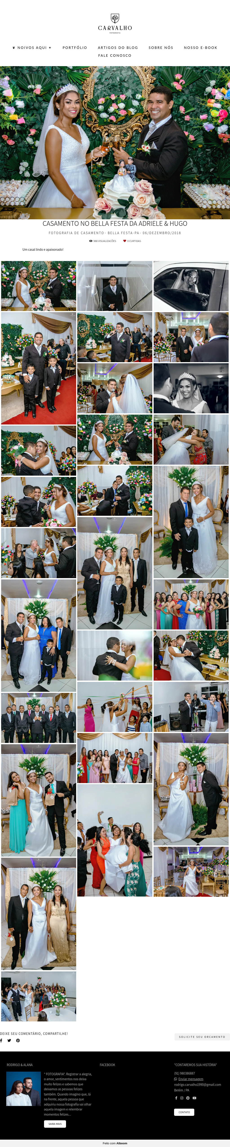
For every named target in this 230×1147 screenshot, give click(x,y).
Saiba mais (55, 1124)
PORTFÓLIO (75, 48)
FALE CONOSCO (115, 55)
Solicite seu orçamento (202, 1037)
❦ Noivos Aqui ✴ (32, 48)
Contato (184, 1112)
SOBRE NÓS (161, 48)
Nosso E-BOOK (200, 48)
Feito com (115, 1143)
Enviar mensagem (191, 1079)
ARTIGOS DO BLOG (118, 48)
